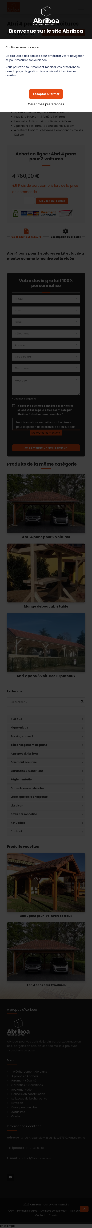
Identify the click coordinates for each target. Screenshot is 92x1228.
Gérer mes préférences (46, 104)
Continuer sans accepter (23, 47)
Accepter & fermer (46, 94)
